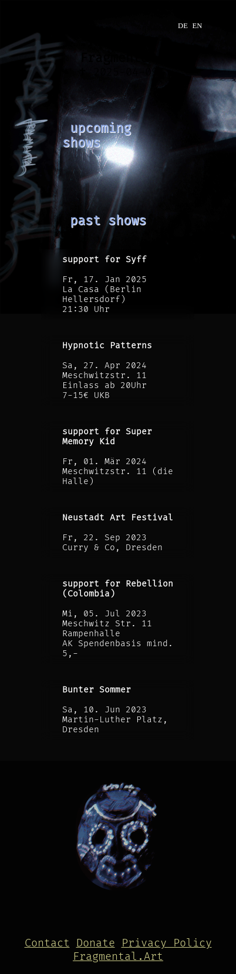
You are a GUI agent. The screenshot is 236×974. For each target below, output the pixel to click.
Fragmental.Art (118, 956)
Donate (95, 943)
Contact (47, 943)
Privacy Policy (167, 943)
